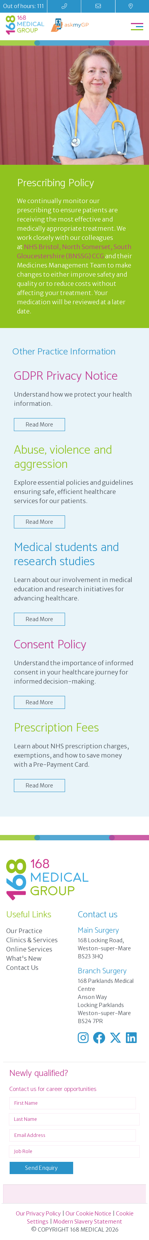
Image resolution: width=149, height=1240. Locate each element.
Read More (39, 424)
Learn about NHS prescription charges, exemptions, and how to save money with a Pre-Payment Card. (71, 755)
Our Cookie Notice (88, 1213)
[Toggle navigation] (137, 26)
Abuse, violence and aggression (63, 457)
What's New (24, 958)
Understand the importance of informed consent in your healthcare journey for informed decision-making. (73, 672)
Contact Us (22, 967)
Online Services (29, 949)
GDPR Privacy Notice (66, 376)
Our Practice (24, 931)
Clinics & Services (32, 940)
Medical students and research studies (66, 555)
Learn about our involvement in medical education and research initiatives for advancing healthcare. (73, 589)
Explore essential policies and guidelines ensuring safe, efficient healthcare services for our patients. (73, 492)
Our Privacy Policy (38, 1213)
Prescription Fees (56, 728)
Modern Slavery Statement (87, 1221)
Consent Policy (50, 645)
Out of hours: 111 (23, 6)
